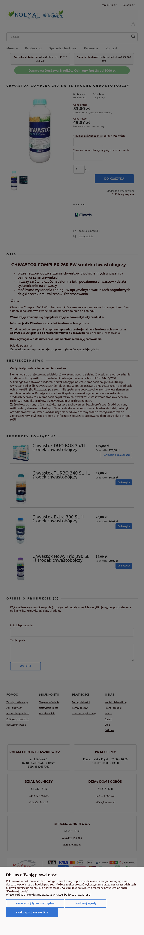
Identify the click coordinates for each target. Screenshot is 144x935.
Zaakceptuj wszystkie (32, 912)
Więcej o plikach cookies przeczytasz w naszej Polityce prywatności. (48, 894)
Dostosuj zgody (85, 903)
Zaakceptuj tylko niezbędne (35, 903)
